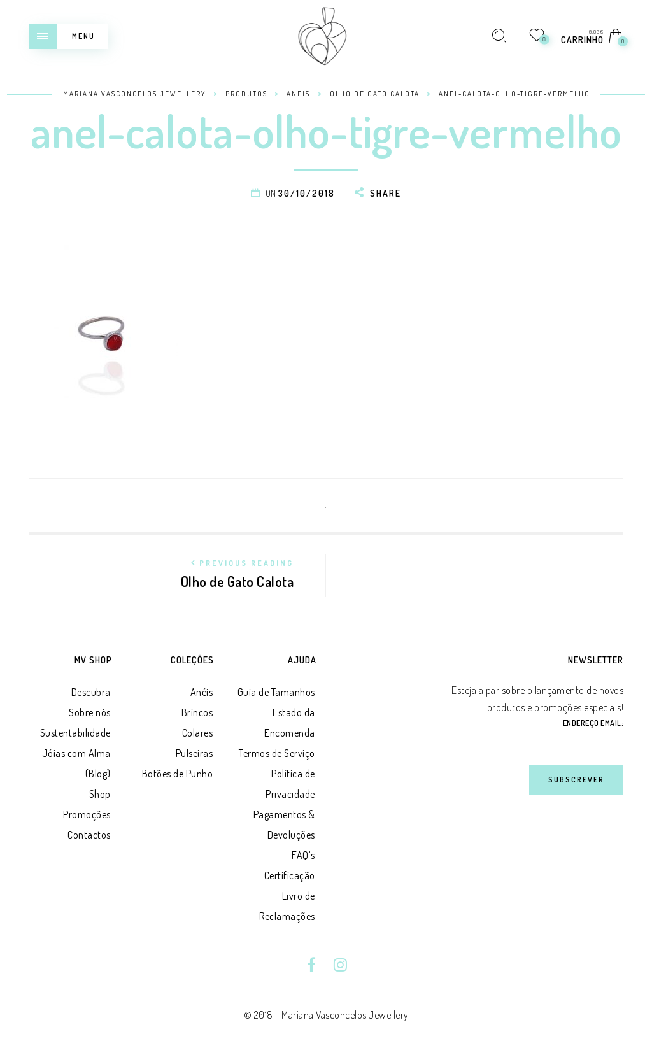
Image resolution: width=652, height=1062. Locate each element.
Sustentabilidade (75, 732)
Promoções (87, 814)
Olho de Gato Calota (228, 572)
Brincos (197, 712)
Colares (197, 732)
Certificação (289, 875)
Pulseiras (194, 753)
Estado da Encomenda (289, 722)
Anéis (201, 692)
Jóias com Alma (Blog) (76, 763)
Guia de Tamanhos (276, 692)
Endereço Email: (593, 723)
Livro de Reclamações (287, 906)
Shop (100, 794)
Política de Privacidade (290, 783)
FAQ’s (303, 855)
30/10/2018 (306, 193)
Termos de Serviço (277, 753)
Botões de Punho (177, 773)
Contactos (89, 834)
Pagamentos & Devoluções (284, 824)
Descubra (91, 692)
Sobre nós (90, 712)
